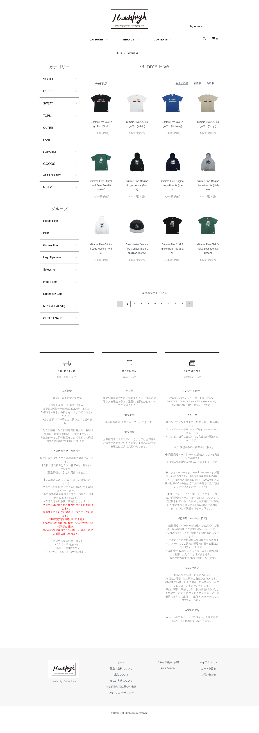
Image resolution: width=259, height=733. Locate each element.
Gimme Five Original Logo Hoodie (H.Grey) (208, 185)
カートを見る (210, 681)
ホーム (119, 53)
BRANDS (128, 39)
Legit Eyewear (53, 266)
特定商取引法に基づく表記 (132, 699)
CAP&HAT (50, 157)
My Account (196, 26)
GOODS (49, 169)
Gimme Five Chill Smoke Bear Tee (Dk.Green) (208, 248)
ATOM (177, 681)
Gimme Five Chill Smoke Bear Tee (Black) (172, 248)
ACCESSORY (53, 180)
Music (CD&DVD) (55, 317)
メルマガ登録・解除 (174, 675)
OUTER (48, 131)
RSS (169, 681)
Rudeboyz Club (54, 305)
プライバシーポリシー (131, 705)
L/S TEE (49, 92)
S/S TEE (49, 79)
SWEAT (48, 105)
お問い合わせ (210, 687)
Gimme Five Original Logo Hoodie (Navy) (172, 185)
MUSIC (48, 193)
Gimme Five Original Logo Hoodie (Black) (137, 185)
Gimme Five (133, 53)
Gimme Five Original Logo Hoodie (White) (101, 248)
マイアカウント (210, 675)
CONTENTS (161, 39)
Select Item (51, 279)
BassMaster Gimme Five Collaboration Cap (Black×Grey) (137, 248)
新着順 (210, 83)
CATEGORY (97, 39)
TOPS (47, 118)
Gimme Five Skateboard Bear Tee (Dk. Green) (101, 185)
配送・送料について (131, 681)
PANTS (48, 144)
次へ (189, 303)
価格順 (197, 83)
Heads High (51, 227)
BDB (46, 240)
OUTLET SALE (54, 330)
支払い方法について (131, 693)
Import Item (51, 292)
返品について (131, 687)
